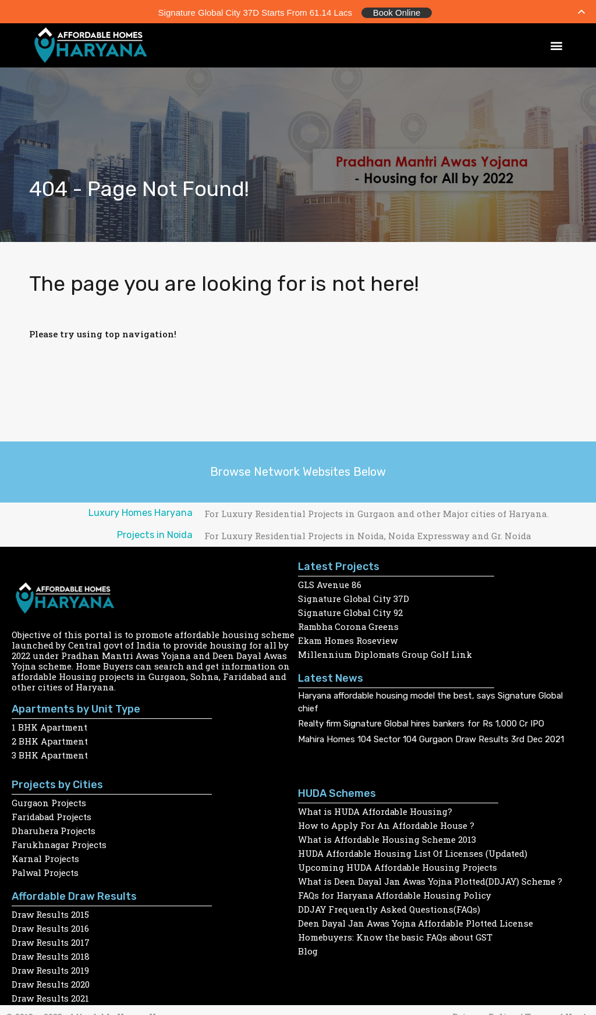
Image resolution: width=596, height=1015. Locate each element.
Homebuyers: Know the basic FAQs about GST (396, 935)
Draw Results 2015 (51, 912)
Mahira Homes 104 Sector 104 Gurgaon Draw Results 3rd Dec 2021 (431, 737)
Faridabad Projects (52, 815)
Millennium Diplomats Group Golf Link (385, 652)
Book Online (397, 12)
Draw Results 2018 (51, 954)
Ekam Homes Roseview (348, 638)
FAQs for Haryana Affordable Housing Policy (396, 893)
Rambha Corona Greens (349, 625)
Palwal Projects (46, 871)
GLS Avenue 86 (329, 583)
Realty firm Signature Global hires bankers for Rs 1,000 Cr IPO (421, 722)
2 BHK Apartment (50, 739)
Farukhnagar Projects (60, 843)
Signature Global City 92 (351, 611)
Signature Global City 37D (354, 597)
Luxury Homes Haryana (140, 511)
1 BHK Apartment (50, 725)
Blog (308, 949)
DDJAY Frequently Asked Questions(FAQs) (389, 907)
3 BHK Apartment (50, 753)
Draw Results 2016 (51, 926)
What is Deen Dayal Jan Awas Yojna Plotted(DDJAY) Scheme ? (432, 879)
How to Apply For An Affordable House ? (386, 823)
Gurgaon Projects (49, 801)
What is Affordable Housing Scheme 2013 (387, 837)
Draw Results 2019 (51, 968)
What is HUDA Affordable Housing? (375, 809)
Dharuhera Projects (54, 829)
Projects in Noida (155, 533)
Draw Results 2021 (51, 996)
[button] (556, 44)
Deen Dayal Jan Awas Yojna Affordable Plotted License (417, 921)
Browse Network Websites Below (298, 470)
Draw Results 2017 (51, 940)
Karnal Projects (46, 857)
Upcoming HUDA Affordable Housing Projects (398, 865)
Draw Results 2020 (51, 982)
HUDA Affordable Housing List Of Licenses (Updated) (413, 851)
